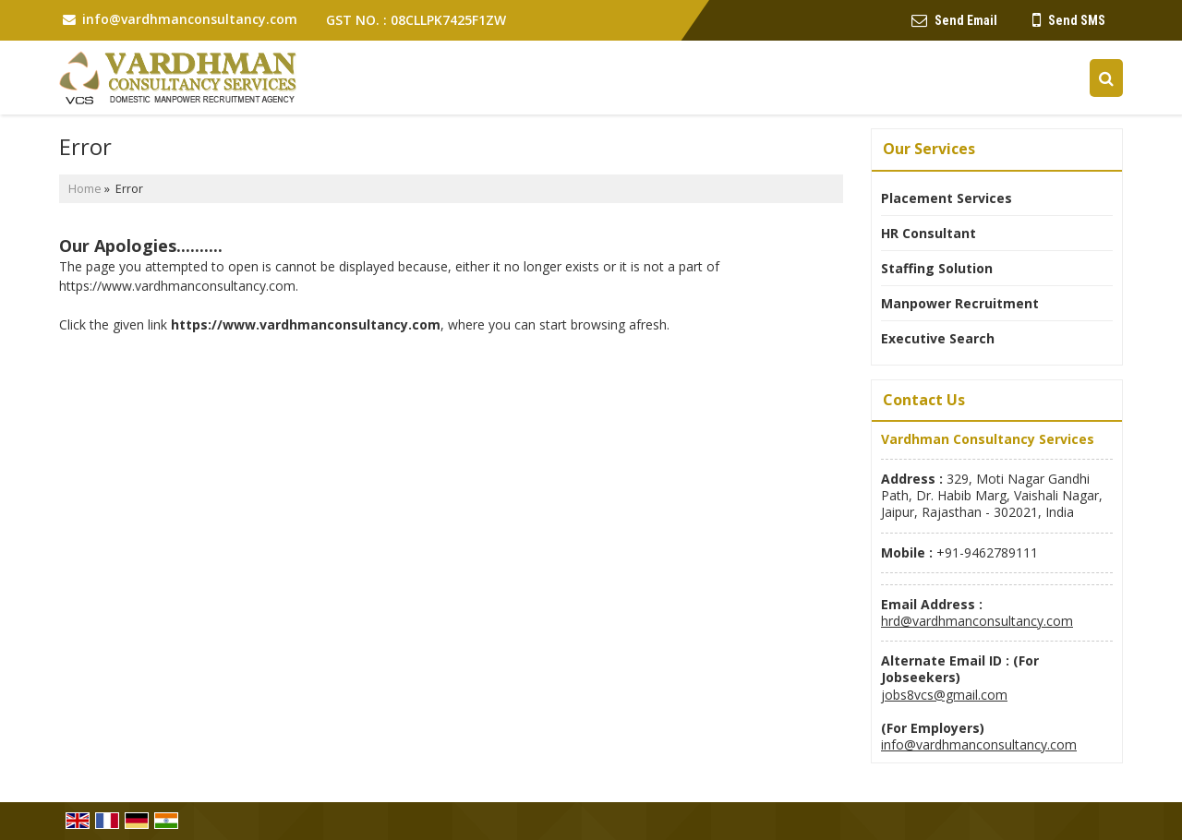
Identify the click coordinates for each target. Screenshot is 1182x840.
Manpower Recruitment (960, 303)
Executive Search (938, 338)
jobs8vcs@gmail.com (944, 694)
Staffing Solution (937, 268)
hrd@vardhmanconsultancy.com (977, 621)
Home (85, 189)
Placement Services (946, 198)
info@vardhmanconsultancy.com (189, 19)
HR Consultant (928, 233)
